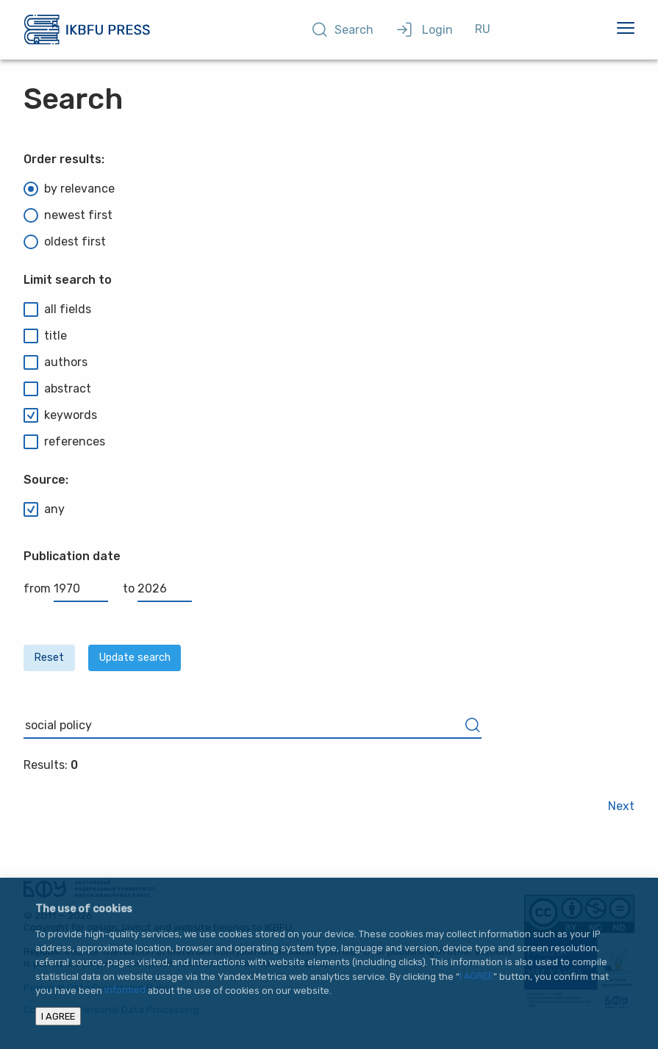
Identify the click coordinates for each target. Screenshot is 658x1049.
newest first (68, 215)
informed (125, 990)
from (66, 588)
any (44, 509)
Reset (49, 657)
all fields (57, 309)
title (45, 336)
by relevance (69, 189)
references (64, 441)
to (157, 588)
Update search (135, 657)
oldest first (65, 241)
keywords (60, 415)
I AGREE (476, 976)
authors (55, 362)
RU (482, 29)
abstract (57, 389)
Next (621, 806)
